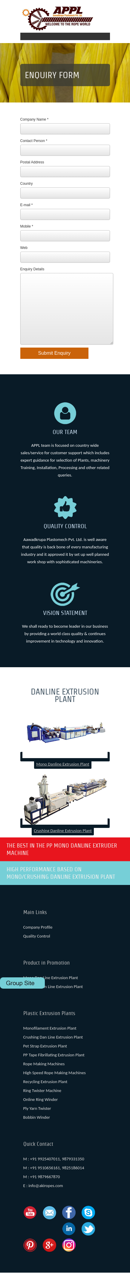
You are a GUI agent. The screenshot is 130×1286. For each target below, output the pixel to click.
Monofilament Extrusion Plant (50, 1041)
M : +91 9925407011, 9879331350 (53, 1172)
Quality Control (36, 949)
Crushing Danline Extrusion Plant (63, 844)
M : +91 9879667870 (41, 1190)
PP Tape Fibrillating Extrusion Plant (54, 1068)
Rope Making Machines (44, 1077)
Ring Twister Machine (42, 1104)
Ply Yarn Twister (37, 1121)
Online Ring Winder (40, 1112)
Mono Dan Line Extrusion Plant (50, 991)
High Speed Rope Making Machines (54, 1086)
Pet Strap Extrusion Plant (45, 1059)
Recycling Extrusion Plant (45, 1095)
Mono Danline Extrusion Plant (62, 777)
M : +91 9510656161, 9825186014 (53, 1181)
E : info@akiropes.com (43, 1199)
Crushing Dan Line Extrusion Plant (53, 1000)
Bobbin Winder (36, 1130)
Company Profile (38, 940)
